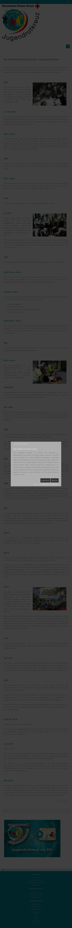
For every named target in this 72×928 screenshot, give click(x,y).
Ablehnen (55, 480)
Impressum (54, 484)
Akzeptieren (45, 480)
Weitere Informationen (41, 484)
